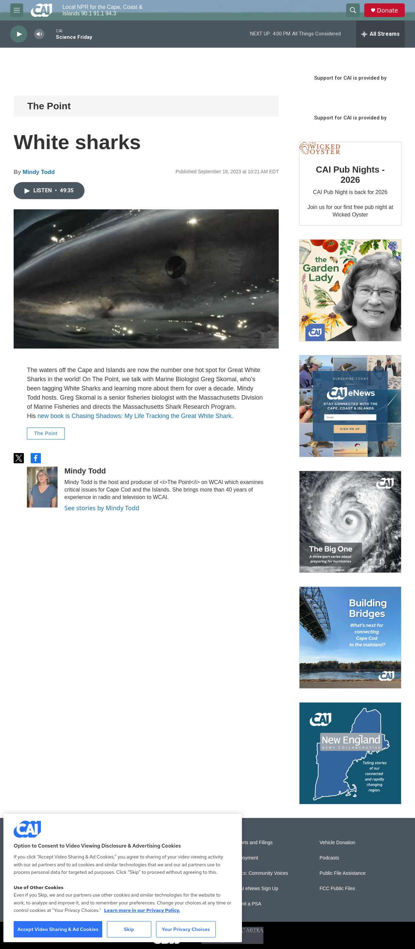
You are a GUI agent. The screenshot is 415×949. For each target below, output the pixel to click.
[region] (122, 878)
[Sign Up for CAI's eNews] (350, 406)
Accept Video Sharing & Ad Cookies (57, 929)
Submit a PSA (246, 903)
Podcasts (329, 857)
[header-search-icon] (353, 10)
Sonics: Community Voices (260, 873)
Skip (129, 929)
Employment (245, 857)
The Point (49, 106)
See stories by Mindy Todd (101, 508)
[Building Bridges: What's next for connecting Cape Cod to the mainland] (350, 637)
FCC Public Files (337, 888)
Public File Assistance (343, 873)
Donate (387, 10)
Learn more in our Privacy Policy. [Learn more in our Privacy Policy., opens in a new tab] (142, 910)
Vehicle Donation (337, 842)
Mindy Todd (38, 172)
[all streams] (380, 34)
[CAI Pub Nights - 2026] (319, 148)
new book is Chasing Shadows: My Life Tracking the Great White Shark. (135, 416)
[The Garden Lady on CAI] (350, 290)
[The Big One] (350, 522)
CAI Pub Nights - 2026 (350, 174)
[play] (18, 34)
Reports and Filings (252, 842)
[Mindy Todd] (42, 487)
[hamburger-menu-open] (16, 10)
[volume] (39, 34)
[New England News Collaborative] (350, 753)
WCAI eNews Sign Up (255, 888)
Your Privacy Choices (186, 929)
